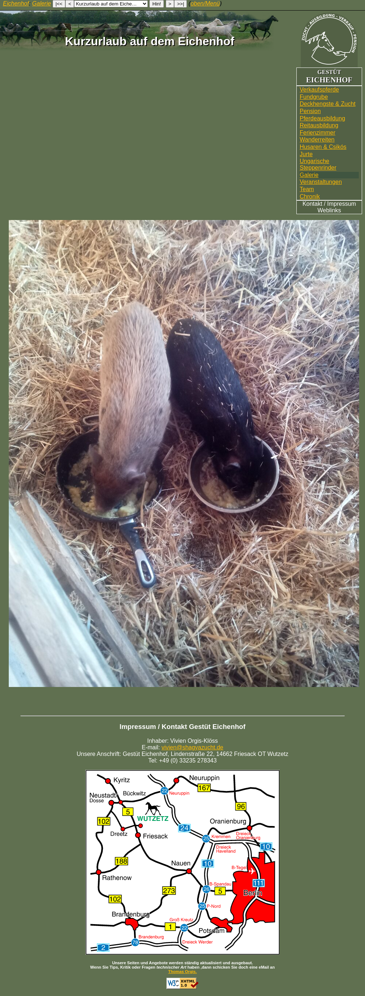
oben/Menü (205, 3)
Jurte (306, 154)
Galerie (309, 175)
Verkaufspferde (319, 89)
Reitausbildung (319, 125)
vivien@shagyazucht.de (192, 747)
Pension (310, 111)
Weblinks (329, 210)
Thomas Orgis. (182, 971)
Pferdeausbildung (322, 118)
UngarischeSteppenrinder (318, 164)
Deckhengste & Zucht (328, 104)
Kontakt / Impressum (329, 204)
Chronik (310, 196)
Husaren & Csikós (323, 147)
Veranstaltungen (321, 182)
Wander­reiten (317, 139)
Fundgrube (314, 97)
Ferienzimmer (317, 133)
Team (307, 189)
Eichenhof (16, 3)
